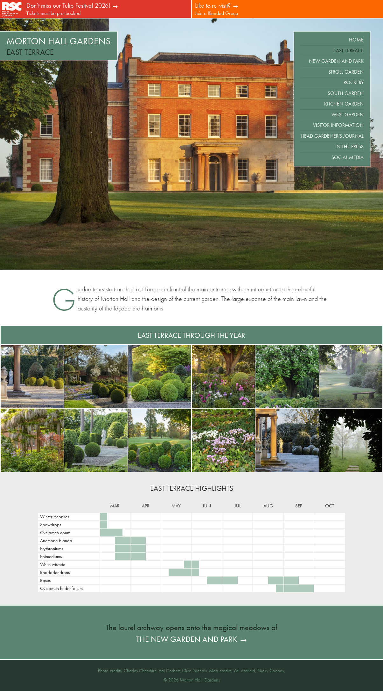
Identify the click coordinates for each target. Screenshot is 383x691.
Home (356, 39)
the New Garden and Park (186, 639)
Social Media (347, 157)
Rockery (354, 82)
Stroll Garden (346, 72)
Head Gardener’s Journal (332, 136)
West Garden (347, 114)
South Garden (346, 93)
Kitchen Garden (344, 103)
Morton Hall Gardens (58, 41)
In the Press (349, 146)
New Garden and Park (336, 61)
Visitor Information (338, 125)
